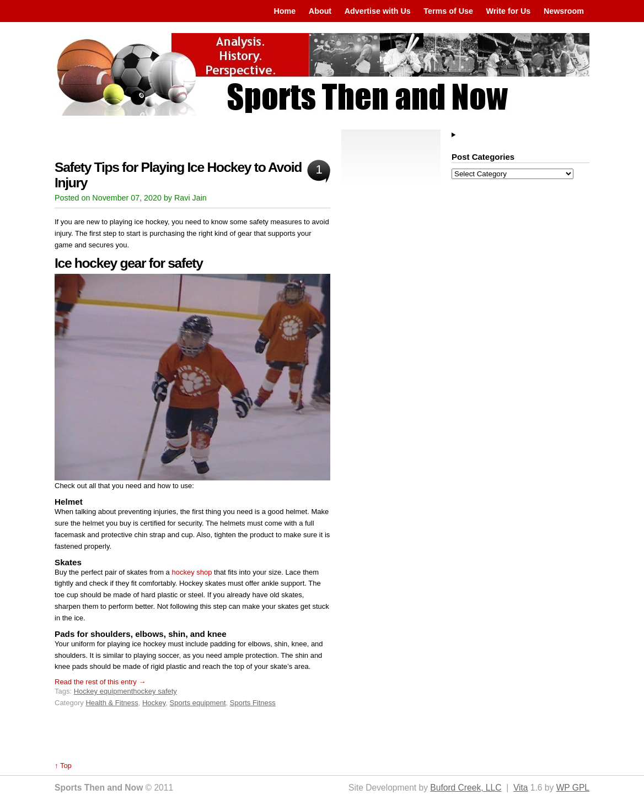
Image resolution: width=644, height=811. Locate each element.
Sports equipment (198, 703)
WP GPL (572, 787)
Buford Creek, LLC (465, 787)
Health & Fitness (111, 703)
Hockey (153, 703)
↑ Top (63, 765)
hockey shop (191, 572)
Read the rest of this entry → (100, 682)
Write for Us (508, 11)
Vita (520, 787)
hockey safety (155, 691)
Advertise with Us (378, 11)
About (320, 11)
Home (284, 11)
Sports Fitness (253, 703)
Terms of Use (448, 11)
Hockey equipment (103, 691)
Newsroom (564, 11)
